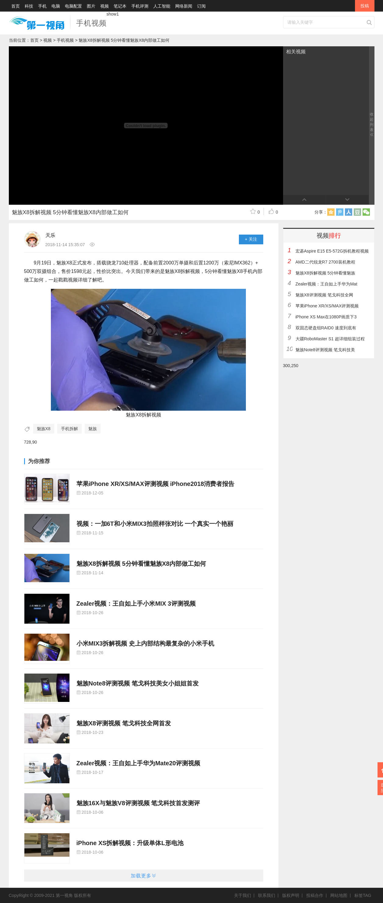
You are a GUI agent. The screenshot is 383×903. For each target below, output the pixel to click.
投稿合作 (316, 895)
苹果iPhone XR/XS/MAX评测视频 (327, 305)
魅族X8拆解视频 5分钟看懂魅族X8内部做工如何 (141, 563)
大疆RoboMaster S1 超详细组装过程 (330, 338)
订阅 (201, 6)
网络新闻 (183, 6)
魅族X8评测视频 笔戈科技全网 (324, 294)
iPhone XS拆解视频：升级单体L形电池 (129, 843)
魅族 (92, 428)
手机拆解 (69, 428)
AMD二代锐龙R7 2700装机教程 (325, 262)
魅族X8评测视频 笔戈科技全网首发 (123, 723)
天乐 (50, 235)
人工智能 (161, 6)
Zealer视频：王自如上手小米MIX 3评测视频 (136, 603)
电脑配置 (73, 6)
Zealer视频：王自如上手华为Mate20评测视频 (138, 763)
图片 (91, 6)
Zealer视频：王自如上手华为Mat (326, 284)
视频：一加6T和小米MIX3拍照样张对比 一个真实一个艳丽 (155, 523)
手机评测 (139, 6)
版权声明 (292, 895)
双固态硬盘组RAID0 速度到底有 (326, 327)
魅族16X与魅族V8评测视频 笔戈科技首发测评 (138, 803)
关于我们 (244, 895)
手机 (42, 6)
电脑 (55, 6)
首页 (15, 6)
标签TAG (362, 895)
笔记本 (120, 6)
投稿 (364, 5)
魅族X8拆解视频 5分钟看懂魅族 (326, 273)
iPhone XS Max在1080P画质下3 (326, 316)
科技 (29, 6)
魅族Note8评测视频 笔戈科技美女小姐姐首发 (137, 683)
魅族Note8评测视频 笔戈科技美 (325, 349)
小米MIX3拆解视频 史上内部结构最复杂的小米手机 (145, 643)
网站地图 (340, 895)
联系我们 (268, 895)
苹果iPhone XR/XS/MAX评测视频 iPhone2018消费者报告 (155, 483)
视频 (104, 6)
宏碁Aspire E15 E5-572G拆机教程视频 (332, 251)
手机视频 (91, 23)
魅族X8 (44, 428)
